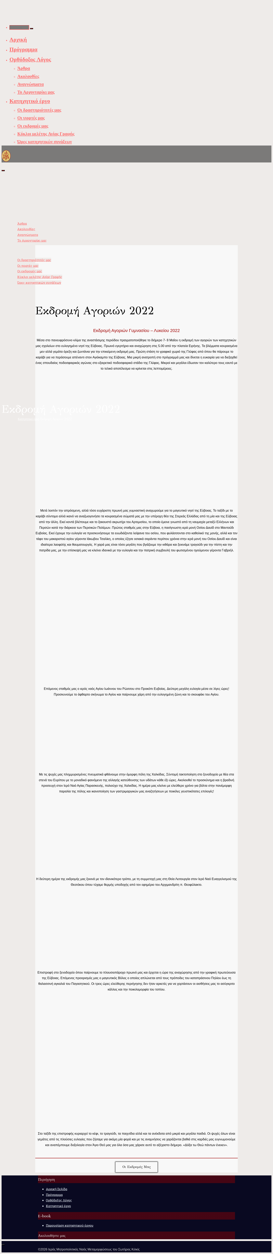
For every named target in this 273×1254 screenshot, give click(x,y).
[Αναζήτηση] (31, 28)
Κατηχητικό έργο (28, 419)
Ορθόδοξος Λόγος (59, 1200)
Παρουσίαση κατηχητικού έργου (69, 1225)
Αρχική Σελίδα (56, 1189)
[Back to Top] (3, 1244)
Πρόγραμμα (54, 1195)
